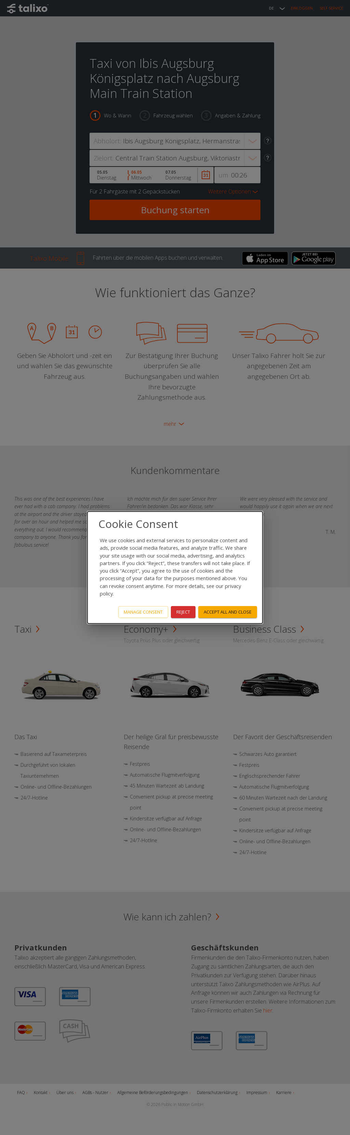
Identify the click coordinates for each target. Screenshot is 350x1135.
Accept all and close (228, 612)
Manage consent (143, 612)
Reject (183, 612)
